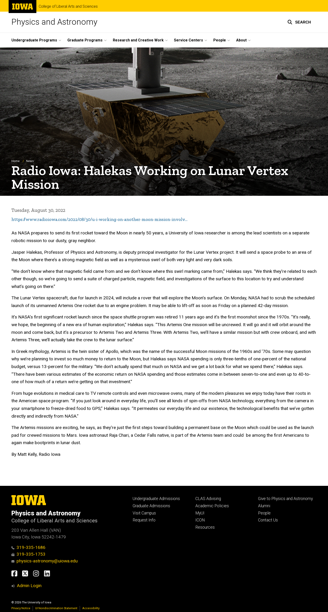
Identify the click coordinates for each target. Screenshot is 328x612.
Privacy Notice (20, 608)
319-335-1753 (28, 554)
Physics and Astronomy (54, 22)
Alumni (264, 506)
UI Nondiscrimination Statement (56, 608)
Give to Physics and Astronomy (285, 498)
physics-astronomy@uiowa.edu (44, 561)
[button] (299, 22)
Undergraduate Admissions (156, 498)
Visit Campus (144, 513)
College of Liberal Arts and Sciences (68, 6)
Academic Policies (212, 506)
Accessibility (91, 608)
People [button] (219, 40)
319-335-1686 (28, 547)
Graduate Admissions (151, 506)
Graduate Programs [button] (85, 40)
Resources (205, 527)
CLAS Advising (208, 498)
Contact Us (268, 520)
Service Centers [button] (188, 40)
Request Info (144, 520)
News (30, 161)
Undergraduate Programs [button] (34, 40)
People (264, 513)
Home (15, 161)
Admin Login (29, 585)
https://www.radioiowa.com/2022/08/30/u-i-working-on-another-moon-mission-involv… (99, 219)
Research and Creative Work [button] (138, 40)
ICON (200, 520)
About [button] (241, 40)
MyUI (199, 513)
